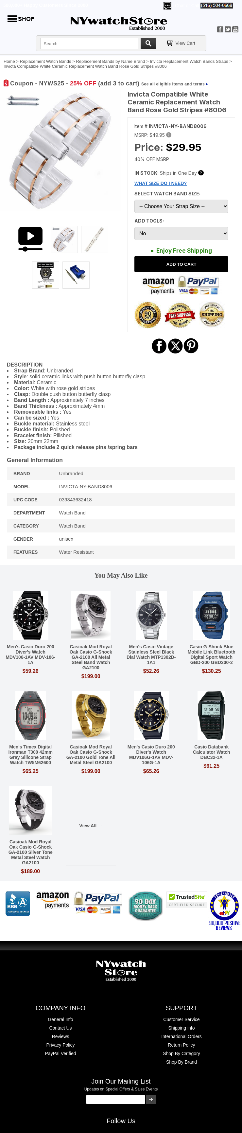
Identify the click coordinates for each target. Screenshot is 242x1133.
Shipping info (181, 1028)
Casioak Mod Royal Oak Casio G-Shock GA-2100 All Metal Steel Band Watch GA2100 (91, 657)
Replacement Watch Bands (45, 61)
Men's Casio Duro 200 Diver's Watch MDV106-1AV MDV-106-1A (30, 654)
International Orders (181, 1036)
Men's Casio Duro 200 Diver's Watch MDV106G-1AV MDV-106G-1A (151, 754)
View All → (90, 825)
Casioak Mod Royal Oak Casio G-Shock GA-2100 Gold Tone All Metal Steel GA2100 (90, 754)
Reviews (60, 1036)
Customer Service (181, 1019)
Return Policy (181, 1045)
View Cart (185, 43)
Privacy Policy (60, 1045)
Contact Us (60, 1028)
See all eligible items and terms (173, 84)
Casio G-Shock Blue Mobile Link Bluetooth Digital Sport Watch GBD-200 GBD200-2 (211, 654)
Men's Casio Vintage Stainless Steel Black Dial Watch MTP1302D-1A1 (151, 654)
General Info (60, 1019)
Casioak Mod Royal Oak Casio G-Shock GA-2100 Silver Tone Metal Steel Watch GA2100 (31, 852)
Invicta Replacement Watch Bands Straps (189, 61)
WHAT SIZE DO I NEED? (160, 183)
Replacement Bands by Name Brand (110, 61)
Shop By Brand (181, 1062)
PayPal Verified (60, 1053)
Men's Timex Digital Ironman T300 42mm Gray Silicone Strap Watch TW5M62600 (31, 754)
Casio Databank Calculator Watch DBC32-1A (211, 752)
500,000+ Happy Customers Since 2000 (45, 5)
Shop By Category (181, 1053)
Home (9, 61)
